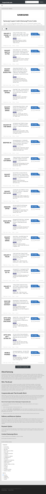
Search (41, 2)
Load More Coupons (22, 366)
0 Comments (40, 45)
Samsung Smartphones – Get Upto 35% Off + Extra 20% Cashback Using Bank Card (21, 353)
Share (13, 45)
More (18, 42)
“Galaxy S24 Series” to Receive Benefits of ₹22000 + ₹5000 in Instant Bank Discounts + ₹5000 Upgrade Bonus (21, 159)
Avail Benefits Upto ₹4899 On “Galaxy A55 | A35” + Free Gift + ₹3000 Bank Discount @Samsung (21, 191)
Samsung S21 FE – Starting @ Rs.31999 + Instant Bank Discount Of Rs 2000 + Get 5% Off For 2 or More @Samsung (21, 271)
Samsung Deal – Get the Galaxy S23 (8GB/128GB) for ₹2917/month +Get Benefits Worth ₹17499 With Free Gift (21, 302)
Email (17, 45)
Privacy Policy (4, 490)
